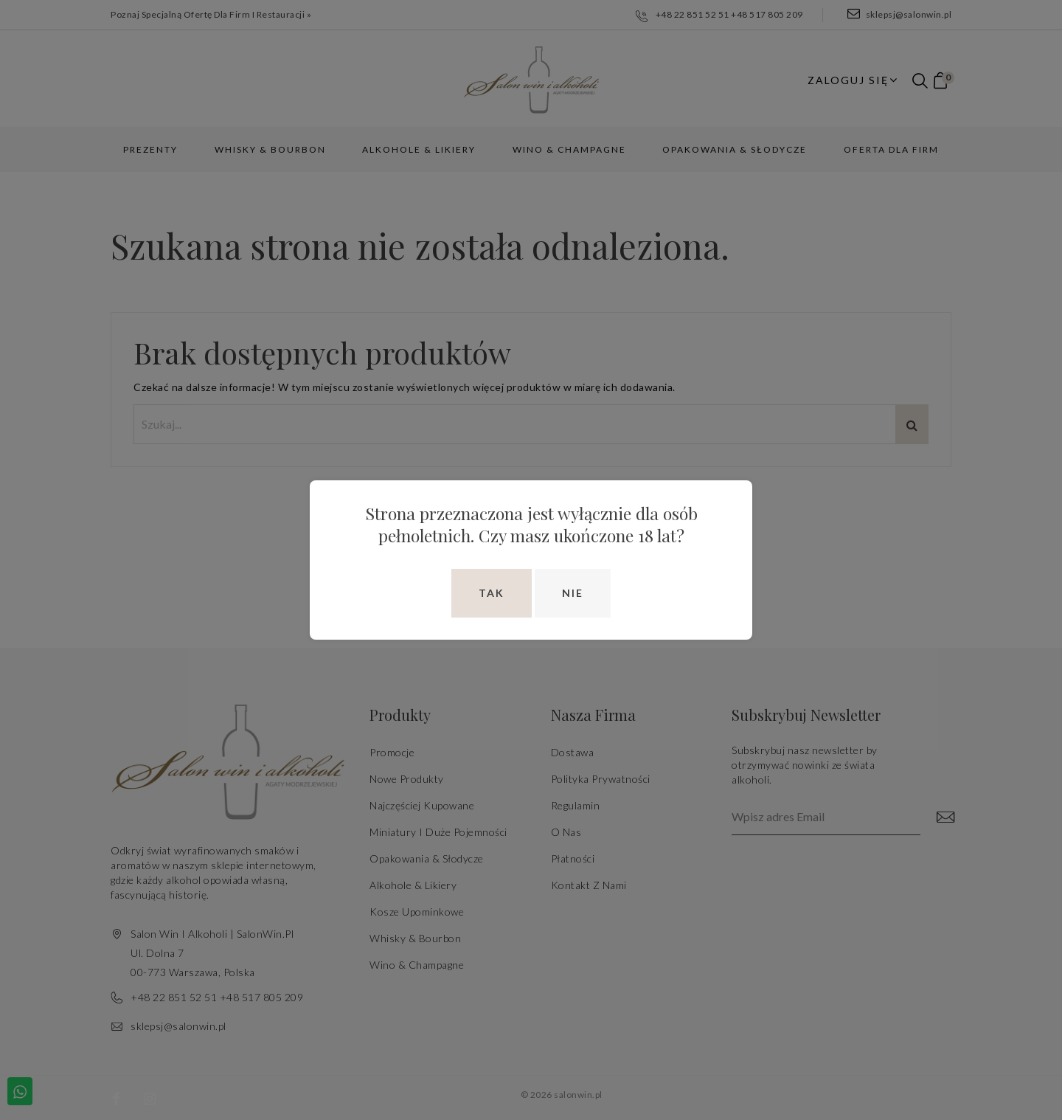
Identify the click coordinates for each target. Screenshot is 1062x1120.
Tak (491, 593)
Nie (572, 593)
